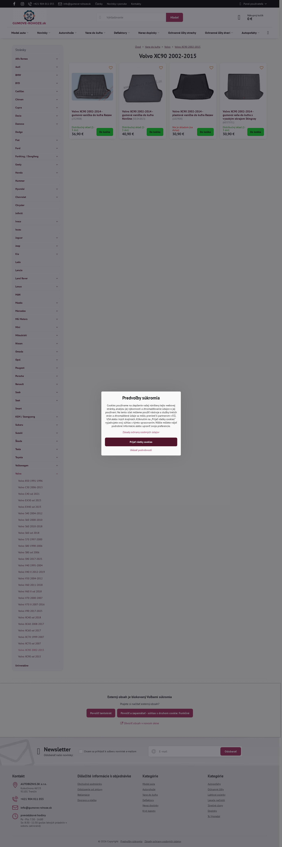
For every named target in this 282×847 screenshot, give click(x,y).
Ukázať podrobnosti (141, 450)
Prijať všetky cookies (141, 442)
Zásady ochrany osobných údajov (141, 432)
